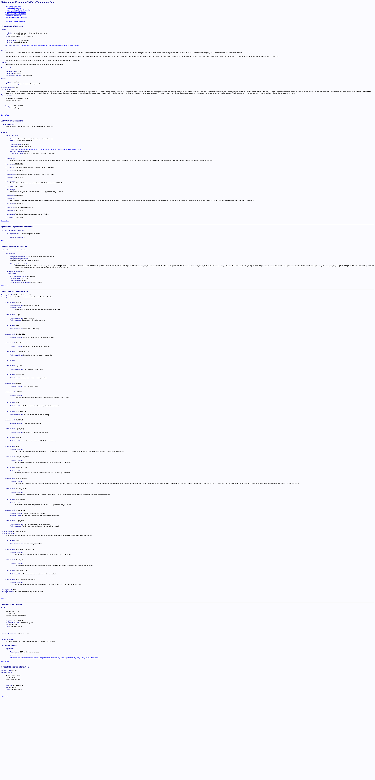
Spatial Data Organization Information (18, 10)
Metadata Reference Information (16, 17)
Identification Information (13, 6)
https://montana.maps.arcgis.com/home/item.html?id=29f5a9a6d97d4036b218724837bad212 (47, 45)
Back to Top (5, 115)
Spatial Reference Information (15, 12)
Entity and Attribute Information (15, 14)
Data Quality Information (13, 8)
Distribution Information (13, 16)
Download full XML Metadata (15, 21)
